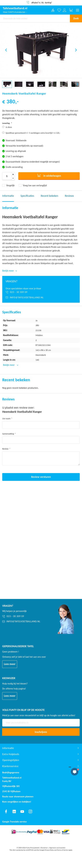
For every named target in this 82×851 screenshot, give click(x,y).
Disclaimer (44, 848)
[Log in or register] (64, 10)
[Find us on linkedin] (14, 811)
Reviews (69, 195)
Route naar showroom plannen (17, 796)
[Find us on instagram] (30, 811)
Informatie (8, 195)
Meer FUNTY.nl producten (15, 12)
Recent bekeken (49, 195)
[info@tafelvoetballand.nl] (41, 297)
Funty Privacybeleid (32, 848)
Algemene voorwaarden (57, 848)
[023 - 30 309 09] (41, 292)
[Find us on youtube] (22, 811)
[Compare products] (53, 10)
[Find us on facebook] (6, 811)
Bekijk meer (9, 364)
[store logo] (15, 8)
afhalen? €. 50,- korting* (41, 2)
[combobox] (35, 18)
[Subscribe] (41, 732)
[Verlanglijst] (59, 10)
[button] (6, 50)
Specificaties (27, 195)
